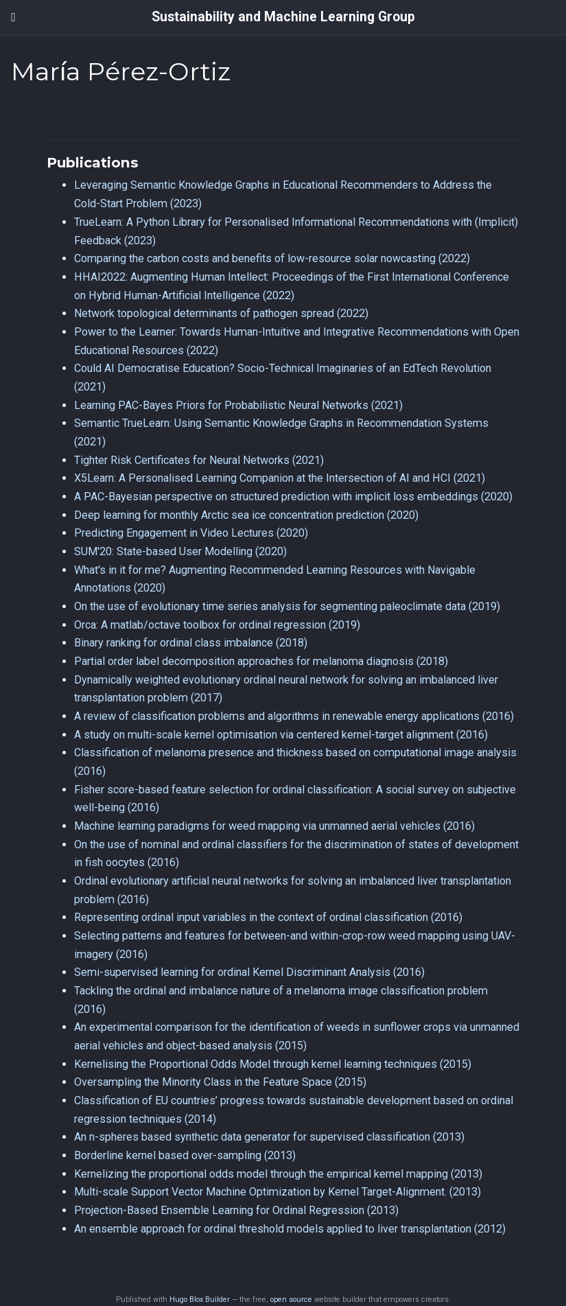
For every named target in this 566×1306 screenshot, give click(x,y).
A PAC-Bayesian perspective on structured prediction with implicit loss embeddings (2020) (293, 496)
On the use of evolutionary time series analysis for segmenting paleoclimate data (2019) (287, 606)
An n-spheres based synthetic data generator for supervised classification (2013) (269, 1136)
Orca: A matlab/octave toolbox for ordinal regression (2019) (217, 624)
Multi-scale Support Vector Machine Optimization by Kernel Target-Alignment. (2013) (277, 1191)
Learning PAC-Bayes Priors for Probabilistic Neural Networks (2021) (238, 405)
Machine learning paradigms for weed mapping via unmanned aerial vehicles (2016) (274, 825)
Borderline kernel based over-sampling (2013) (185, 1155)
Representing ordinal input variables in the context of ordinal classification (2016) (268, 917)
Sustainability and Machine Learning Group (283, 17)
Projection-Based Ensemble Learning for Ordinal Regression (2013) (236, 1210)
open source (291, 1299)
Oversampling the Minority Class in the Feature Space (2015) (220, 1081)
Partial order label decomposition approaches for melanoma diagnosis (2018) (261, 661)
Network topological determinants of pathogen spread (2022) (221, 313)
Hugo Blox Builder (199, 1299)
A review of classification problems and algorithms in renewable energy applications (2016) (294, 716)
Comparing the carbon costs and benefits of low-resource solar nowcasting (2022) (272, 258)
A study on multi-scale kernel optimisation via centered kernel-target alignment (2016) (281, 734)
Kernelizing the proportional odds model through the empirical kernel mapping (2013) (278, 1173)
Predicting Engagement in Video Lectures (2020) (191, 532)
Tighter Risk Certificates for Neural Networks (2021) (199, 460)
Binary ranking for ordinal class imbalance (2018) (190, 642)
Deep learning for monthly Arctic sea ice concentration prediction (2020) (246, 515)
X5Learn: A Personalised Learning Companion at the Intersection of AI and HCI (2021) (279, 478)
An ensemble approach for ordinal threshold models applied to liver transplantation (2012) (290, 1228)
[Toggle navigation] (13, 17)
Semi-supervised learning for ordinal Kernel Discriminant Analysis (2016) (249, 972)
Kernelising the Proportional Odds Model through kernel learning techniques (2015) (272, 1064)
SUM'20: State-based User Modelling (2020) (180, 551)
